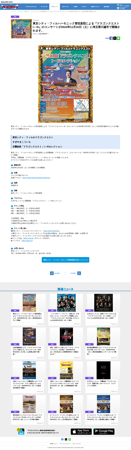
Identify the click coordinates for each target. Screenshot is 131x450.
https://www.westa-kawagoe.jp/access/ (36, 178)
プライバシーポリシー (65, 443)
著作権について (54, 443)
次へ (73, 273)
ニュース (19, 11)
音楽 (15, 17)
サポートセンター (77, 443)
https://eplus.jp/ (27, 241)
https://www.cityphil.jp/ (51, 231)
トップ (12, 11)
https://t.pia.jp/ (28, 238)
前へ (57, 273)
